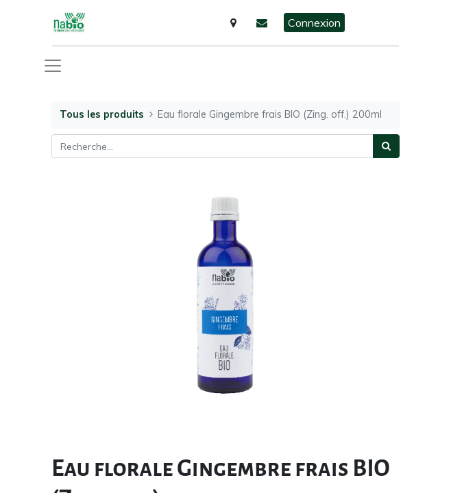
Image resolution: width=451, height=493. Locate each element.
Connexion (314, 22)
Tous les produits (102, 114)
